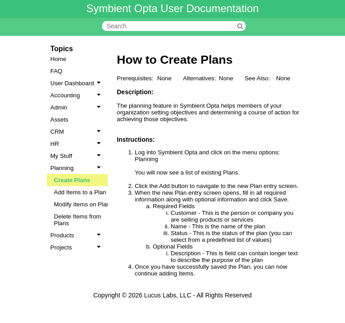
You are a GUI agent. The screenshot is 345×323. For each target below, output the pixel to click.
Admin (77, 107)
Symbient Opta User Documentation (172, 8)
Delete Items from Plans (77, 220)
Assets (59, 119)
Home (58, 59)
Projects (77, 247)
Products (77, 235)
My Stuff (77, 156)
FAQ (56, 71)
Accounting (77, 95)
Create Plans (72, 180)
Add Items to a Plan (80, 192)
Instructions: (136, 139)
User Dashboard (77, 83)
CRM (77, 131)
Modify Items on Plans (83, 204)
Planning (77, 168)
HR (77, 143)
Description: (135, 92)
